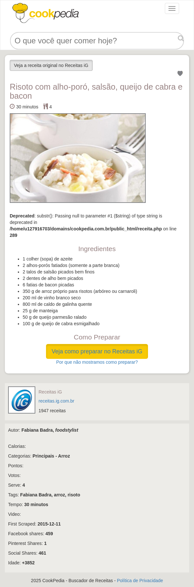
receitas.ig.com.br (56, 401)
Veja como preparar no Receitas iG (96, 351)
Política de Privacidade (140, 580)
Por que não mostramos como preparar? (97, 362)
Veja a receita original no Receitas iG (51, 65)
